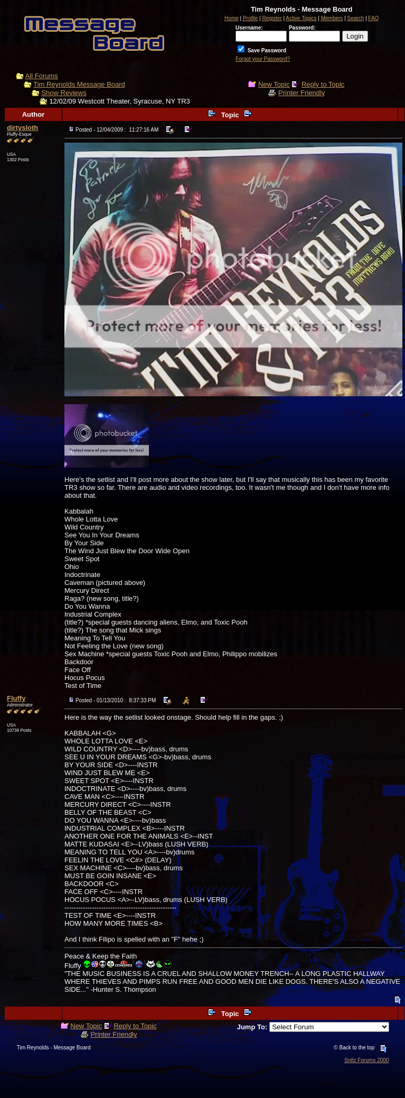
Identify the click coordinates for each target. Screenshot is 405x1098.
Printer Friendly (301, 93)
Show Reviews (63, 93)
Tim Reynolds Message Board (79, 84)
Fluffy (16, 698)
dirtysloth (22, 128)
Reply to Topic (323, 84)
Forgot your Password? (263, 59)
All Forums (41, 76)
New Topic (274, 84)
